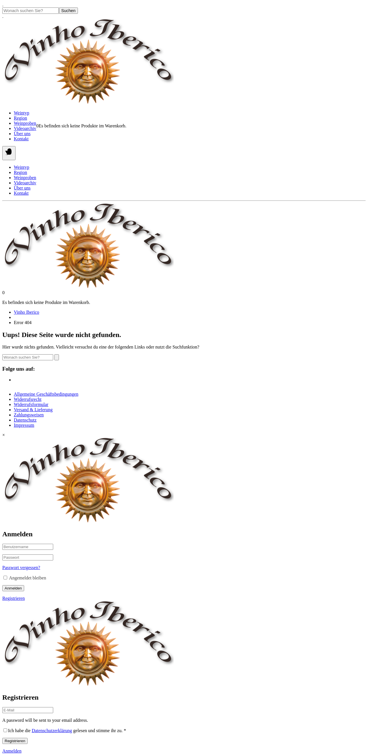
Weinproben (25, 123)
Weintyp (21, 112)
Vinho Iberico (26, 312)
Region (20, 118)
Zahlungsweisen (29, 414)
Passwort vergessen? (21, 567)
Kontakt (21, 138)
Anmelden (13, 588)
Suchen (68, 10)
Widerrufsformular (31, 404)
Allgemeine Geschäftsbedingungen (46, 394)
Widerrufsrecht (27, 399)
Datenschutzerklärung (52, 730)
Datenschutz (25, 420)
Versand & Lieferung (33, 409)
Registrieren (13, 598)
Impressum (24, 425)
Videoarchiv (25, 128)
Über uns (22, 133)
